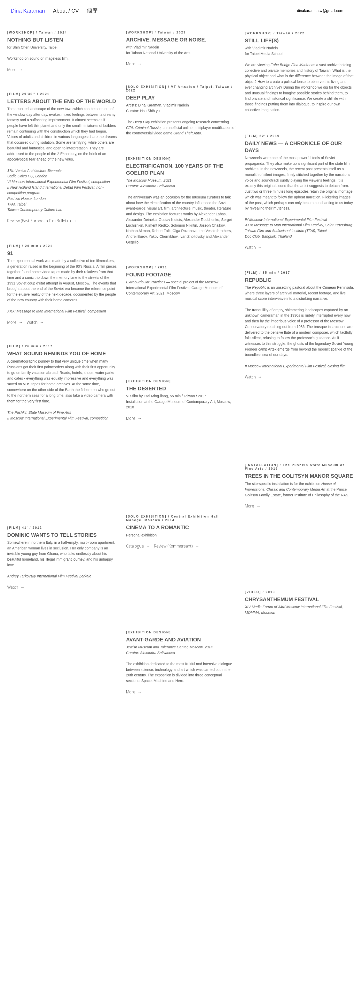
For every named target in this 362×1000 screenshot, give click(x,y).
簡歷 (92, 11)
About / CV (66, 11)
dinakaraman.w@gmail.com (320, 11)
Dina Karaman (28, 11)
